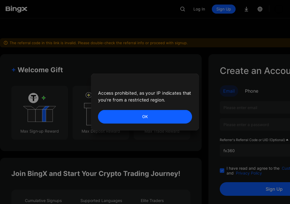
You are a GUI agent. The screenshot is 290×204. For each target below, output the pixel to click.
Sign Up (243, 9)
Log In (218, 9)
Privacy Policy (249, 154)
